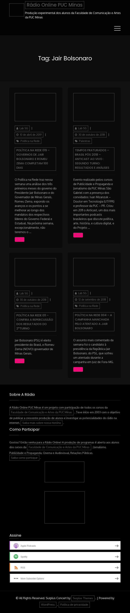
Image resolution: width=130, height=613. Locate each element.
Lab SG (24, 128)
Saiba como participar (24, 457)
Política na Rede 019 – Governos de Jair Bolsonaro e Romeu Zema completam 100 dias (33, 159)
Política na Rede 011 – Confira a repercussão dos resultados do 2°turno (34, 321)
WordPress (48, 604)
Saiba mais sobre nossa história (41, 422)
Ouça (19, 239)
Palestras (84, 141)
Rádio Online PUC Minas (54, 5)
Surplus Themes (83, 598)
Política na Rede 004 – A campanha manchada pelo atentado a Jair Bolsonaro (93, 321)
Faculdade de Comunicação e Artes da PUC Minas (41, 412)
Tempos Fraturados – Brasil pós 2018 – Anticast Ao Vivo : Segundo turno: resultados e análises (92, 159)
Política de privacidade (74, 604)
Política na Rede (30, 141)
